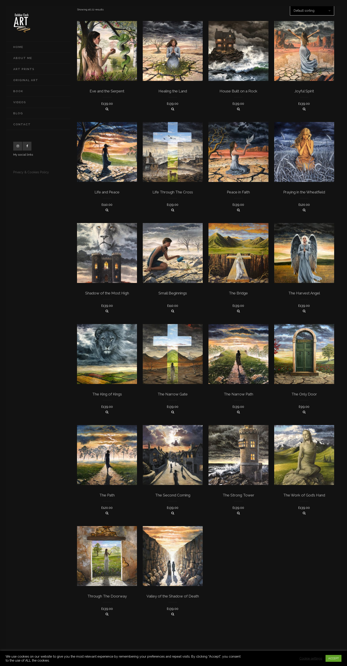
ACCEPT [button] (333, 658)
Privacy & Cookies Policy (31, 172)
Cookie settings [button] (310, 658)
